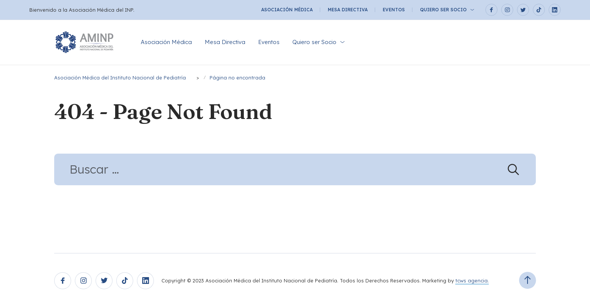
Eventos (394, 9)
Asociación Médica (287, 9)
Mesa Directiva (348, 9)
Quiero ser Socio (443, 9)
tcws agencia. (472, 281)
